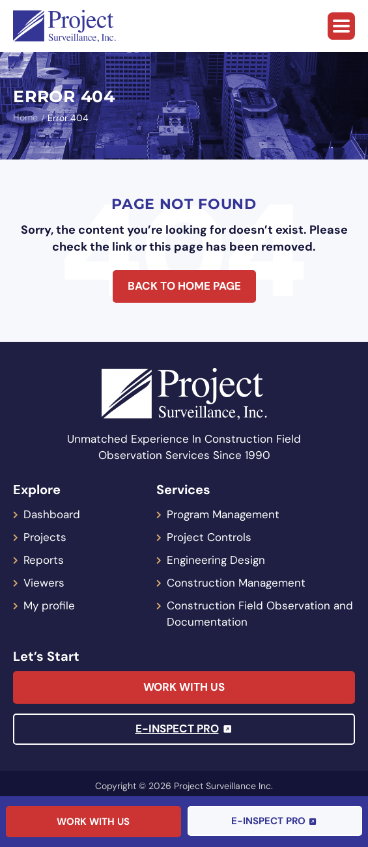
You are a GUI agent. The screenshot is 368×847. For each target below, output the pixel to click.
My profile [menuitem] (49, 605)
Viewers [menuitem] (43, 583)
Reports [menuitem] (43, 560)
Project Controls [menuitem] (209, 537)
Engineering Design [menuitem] (216, 560)
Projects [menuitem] (44, 537)
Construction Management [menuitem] (236, 583)
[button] (341, 26)
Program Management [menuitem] (223, 514)
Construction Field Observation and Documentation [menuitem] (260, 613)
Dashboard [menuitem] (51, 514)
